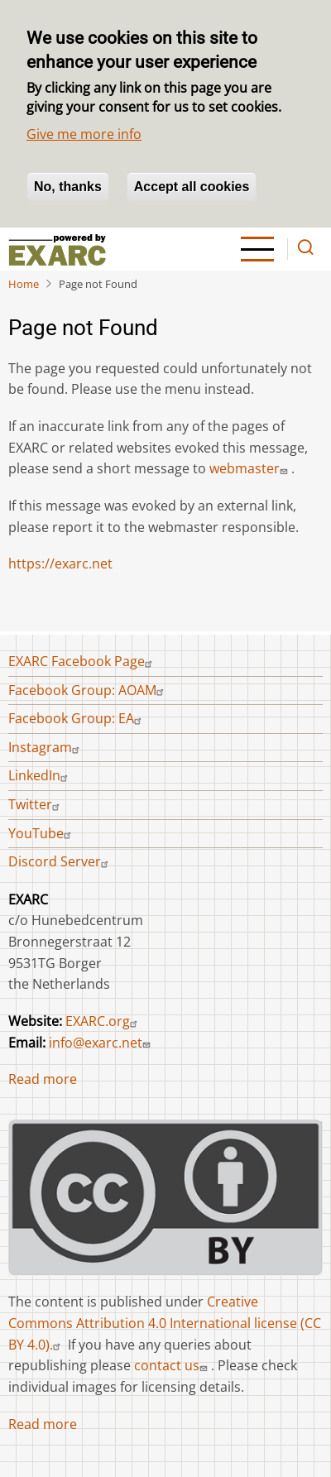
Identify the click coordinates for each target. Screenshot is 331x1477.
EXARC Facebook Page (82, 661)
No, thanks (68, 187)
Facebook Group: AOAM (88, 690)
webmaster (250, 468)
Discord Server (60, 861)
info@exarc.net (101, 1042)
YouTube (41, 833)
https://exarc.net (60, 563)
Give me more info (84, 134)
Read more (42, 1079)
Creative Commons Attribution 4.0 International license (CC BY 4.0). (164, 1322)
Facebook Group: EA (77, 718)
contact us (172, 1365)
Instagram (46, 747)
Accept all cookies (192, 187)
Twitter (36, 804)
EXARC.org (103, 1021)
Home (23, 283)
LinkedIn (40, 775)
